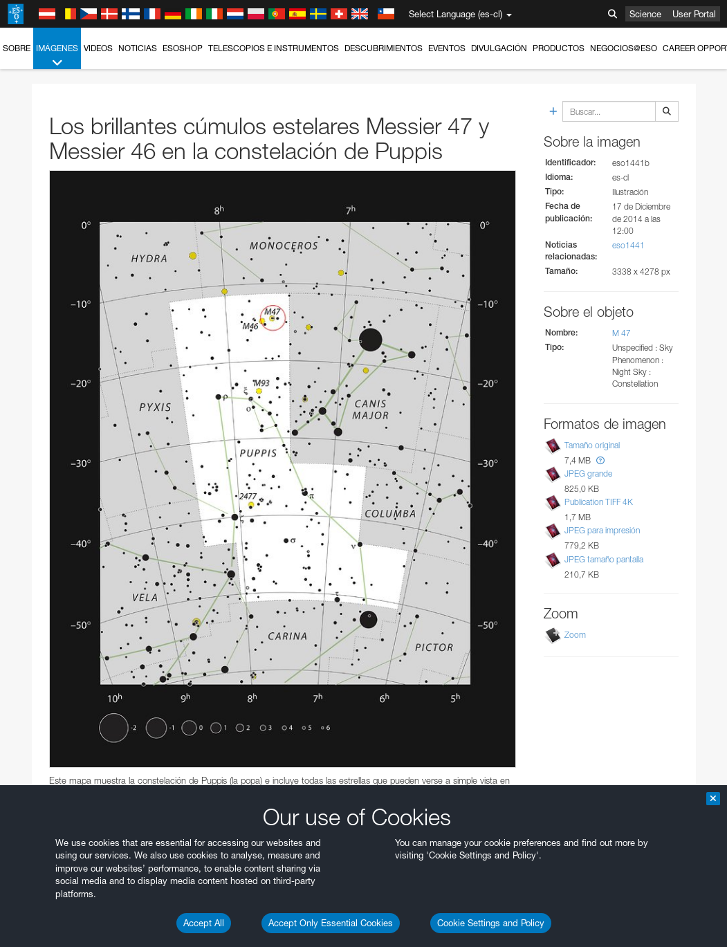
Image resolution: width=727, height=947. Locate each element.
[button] (600, 460)
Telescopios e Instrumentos (273, 48)
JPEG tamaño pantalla (603, 559)
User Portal (694, 13)
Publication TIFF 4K (598, 502)
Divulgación (499, 48)
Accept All (203, 922)
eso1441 (628, 245)
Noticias (137, 48)
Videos (98, 48)
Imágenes (57, 56)
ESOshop (183, 48)
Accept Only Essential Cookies (330, 922)
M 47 (621, 333)
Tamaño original (592, 445)
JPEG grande (588, 473)
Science (645, 13)
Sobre (16, 48)
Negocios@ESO (623, 48)
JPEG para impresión (602, 530)
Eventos (447, 48)
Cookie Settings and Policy (490, 922)
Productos (559, 48)
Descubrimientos (383, 48)
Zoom (575, 634)
